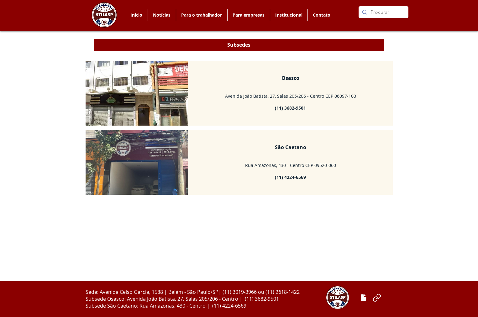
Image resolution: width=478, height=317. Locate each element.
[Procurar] (382, 12)
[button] (201, 15)
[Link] (377, 298)
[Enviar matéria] (364, 298)
